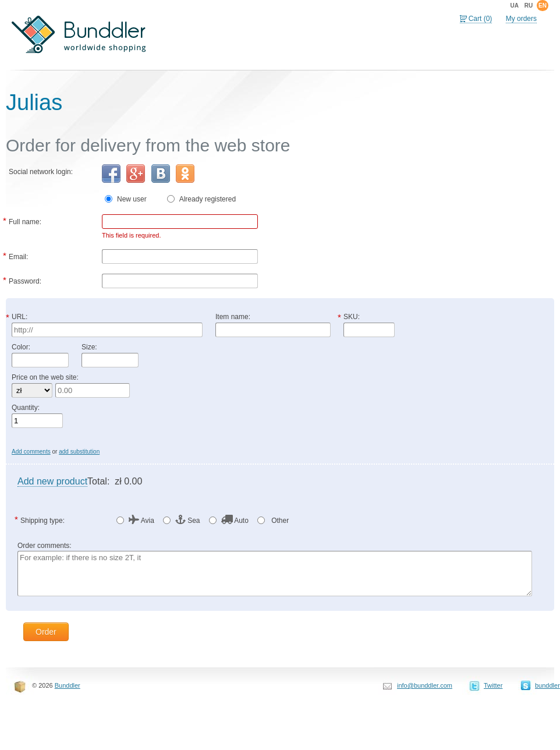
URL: (19, 317)
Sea (187, 520)
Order (46, 631)
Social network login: (41, 172)
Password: (25, 280)
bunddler (547, 685)
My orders (521, 19)
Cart (480, 19)
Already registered (207, 199)
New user (136, 199)
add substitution (79, 451)
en (542, 5)
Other (279, 520)
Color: (21, 347)
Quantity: (26, 408)
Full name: (25, 220)
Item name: (232, 317)
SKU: (351, 317)
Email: (18, 255)
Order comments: (44, 546)
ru (528, 5)
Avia (141, 520)
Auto (235, 520)
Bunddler (67, 685)
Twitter (493, 685)
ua (514, 5)
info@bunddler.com (424, 685)
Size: (89, 347)
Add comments (31, 451)
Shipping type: (42, 519)
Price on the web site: (45, 377)
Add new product (52, 481)
